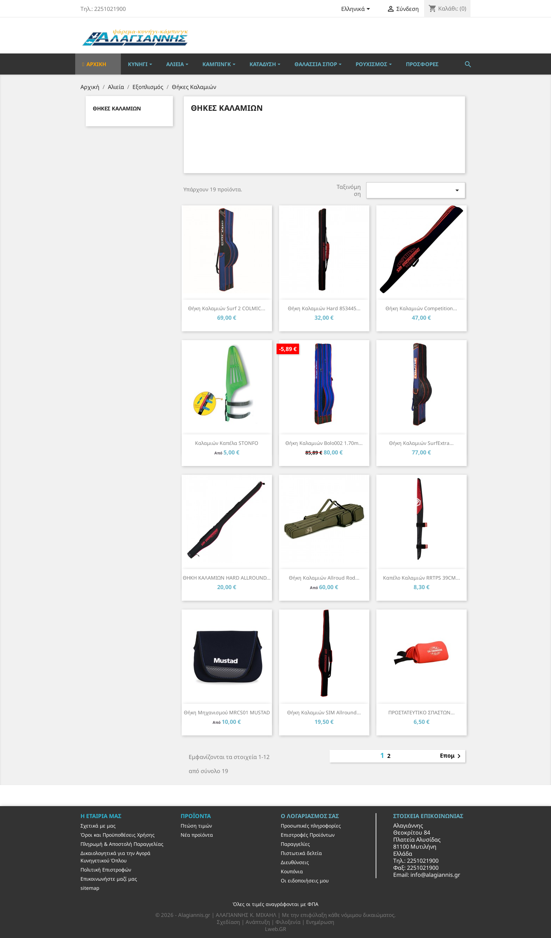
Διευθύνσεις (295, 862)
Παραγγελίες (295, 844)
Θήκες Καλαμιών (117, 108)
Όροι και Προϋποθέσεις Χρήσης (117, 834)
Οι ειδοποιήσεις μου (305, 880)
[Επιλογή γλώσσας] (356, 9)
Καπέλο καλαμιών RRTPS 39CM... (421, 577)
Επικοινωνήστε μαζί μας (108, 878)
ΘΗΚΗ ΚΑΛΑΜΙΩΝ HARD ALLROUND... (227, 577)
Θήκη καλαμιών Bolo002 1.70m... (324, 443)
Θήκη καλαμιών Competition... (421, 308)
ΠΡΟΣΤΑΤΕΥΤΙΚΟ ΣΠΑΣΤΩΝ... (421, 712)
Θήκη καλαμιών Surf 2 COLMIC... (226, 308)
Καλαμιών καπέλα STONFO (226, 443)
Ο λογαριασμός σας (310, 816)
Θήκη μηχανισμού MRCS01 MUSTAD (227, 712)
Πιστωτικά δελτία (301, 853)
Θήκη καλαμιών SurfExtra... (421, 443)
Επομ (451, 756)
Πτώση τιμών (196, 825)
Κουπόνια (292, 871)
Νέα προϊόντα (197, 834)
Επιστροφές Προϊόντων (308, 834)
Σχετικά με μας (98, 825)
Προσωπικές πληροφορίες (311, 825)
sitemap (89, 888)
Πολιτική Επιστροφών (105, 869)
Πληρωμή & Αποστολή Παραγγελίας (121, 844)
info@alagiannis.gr (435, 875)
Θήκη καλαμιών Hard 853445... (324, 308)
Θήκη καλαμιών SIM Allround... (324, 712)
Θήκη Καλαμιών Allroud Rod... (324, 577)
